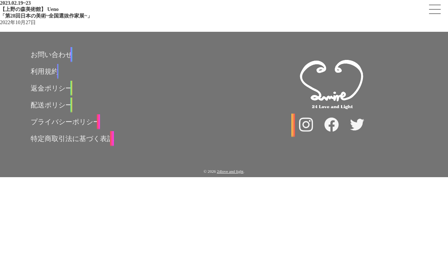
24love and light (230, 171)
